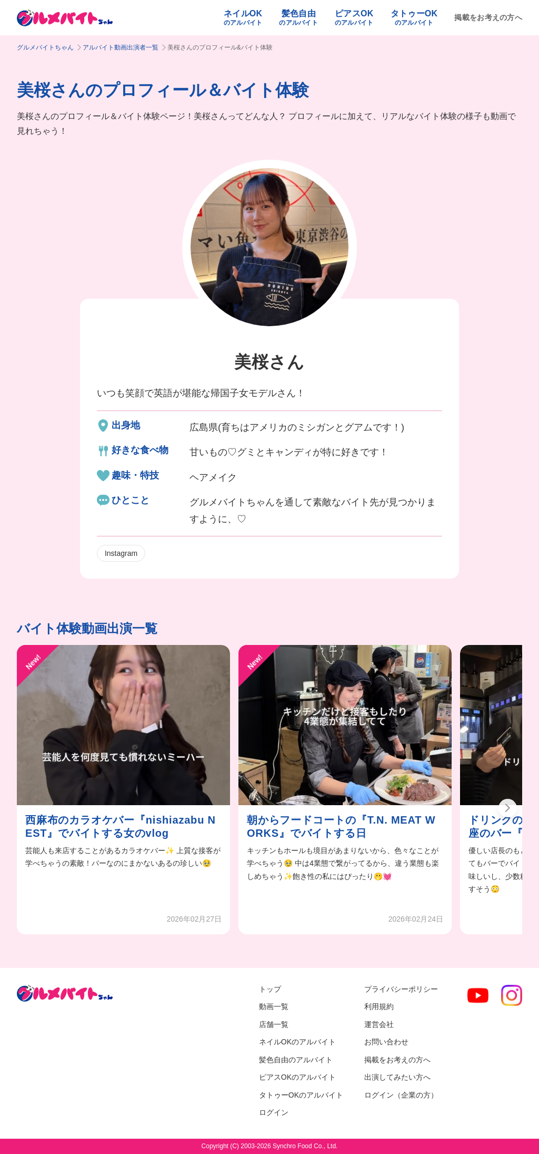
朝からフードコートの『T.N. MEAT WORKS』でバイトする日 (341, 826)
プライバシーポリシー (401, 989)
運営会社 (379, 1024)
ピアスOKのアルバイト (297, 1077)
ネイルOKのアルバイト (297, 1042)
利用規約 (379, 1006)
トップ (270, 989)
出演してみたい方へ (397, 1077)
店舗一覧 (273, 1024)
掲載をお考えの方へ (488, 17)
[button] (507, 808)
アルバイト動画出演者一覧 (120, 47)
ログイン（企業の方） (401, 1095)
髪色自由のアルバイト (296, 1059)
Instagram (121, 553)
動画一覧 (273, 1006)
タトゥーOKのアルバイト (301, 1095)
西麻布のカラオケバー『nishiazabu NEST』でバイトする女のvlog (120, 826)
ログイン (273, 1112)
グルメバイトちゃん (45, 47)
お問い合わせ (386, 1042)
